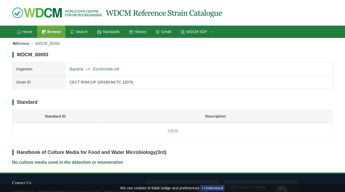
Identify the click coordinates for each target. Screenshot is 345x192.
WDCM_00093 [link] (47, 43)
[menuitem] (197, 32)
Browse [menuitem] (51, 32)
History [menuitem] (137, 32)
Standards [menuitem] (108, 32)
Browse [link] (21, 43)
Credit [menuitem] (163, 32)
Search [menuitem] (78, 32)
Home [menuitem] (24, 32)
